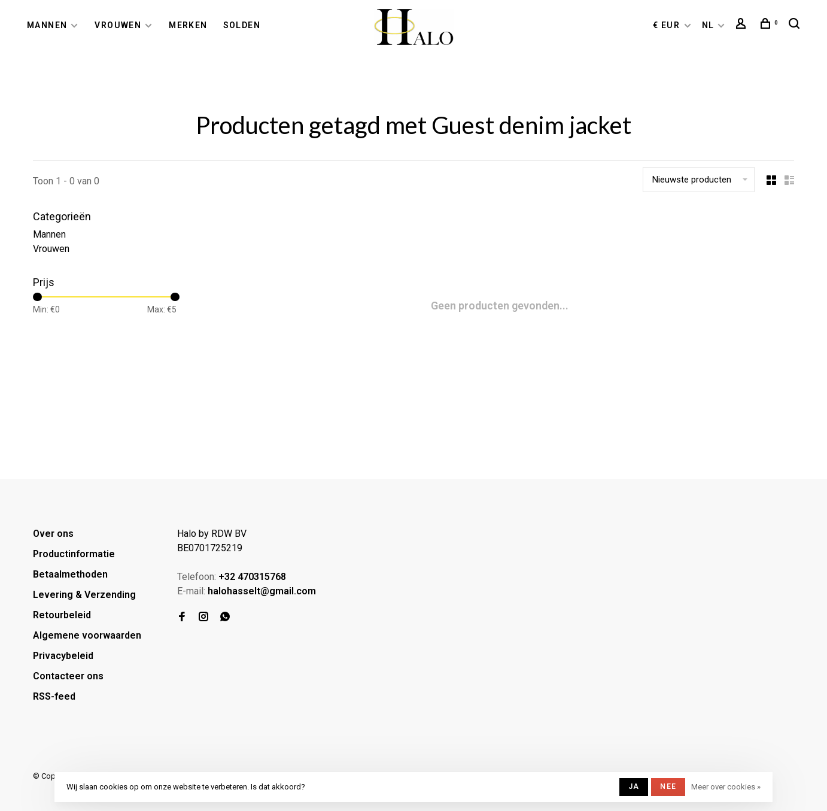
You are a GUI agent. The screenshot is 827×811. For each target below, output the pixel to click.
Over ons (53, 533)
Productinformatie (74, 554)
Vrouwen (118, 25)
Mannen (47, 25)
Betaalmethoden (70, 574)
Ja (633, 786)
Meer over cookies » (726, 786)
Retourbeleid (62, 615)
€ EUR (667, 25)
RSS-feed (54, 696)
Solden (241, 25)
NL (708, 25)
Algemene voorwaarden (87, 635)
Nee (668, 786)
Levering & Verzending (84, 594)
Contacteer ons (68, 676)
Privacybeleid (63, 655)
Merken (188, 25)
